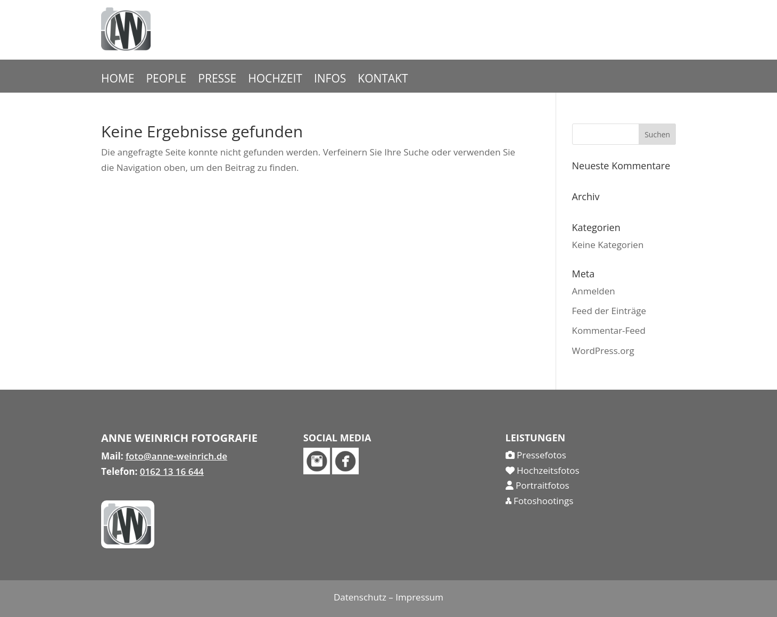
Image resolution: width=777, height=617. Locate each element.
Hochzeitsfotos (543, 470)
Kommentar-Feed (609, 330)
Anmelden (593, 291)
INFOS (330, 80)
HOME (117, 80)
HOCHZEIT (275, 80)
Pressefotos (536, 455)
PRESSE (217, 80)
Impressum (419, 597)
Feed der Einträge (609, 311)
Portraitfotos (537, 485)
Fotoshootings (540, 501)
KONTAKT (383, 80)
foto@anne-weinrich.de (176, 456)
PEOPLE (166, 80)
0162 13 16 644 (172, 471)
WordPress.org (603, 350)
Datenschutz (360, 597)
